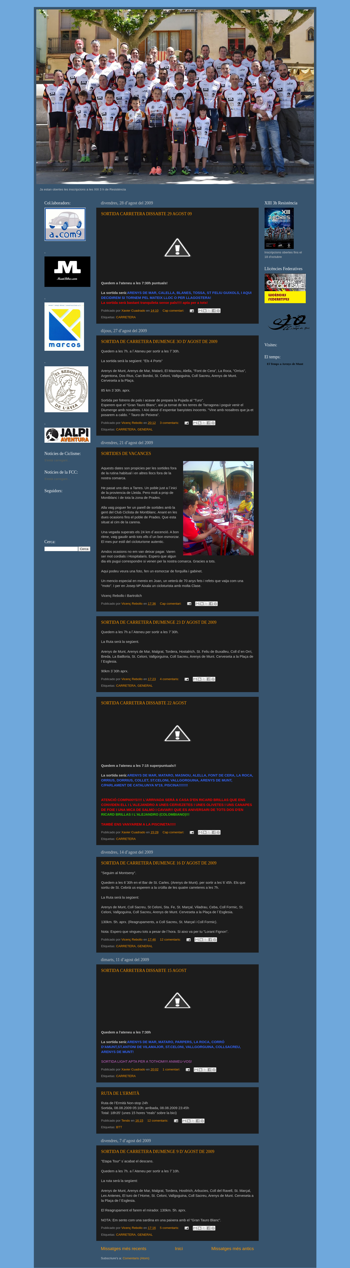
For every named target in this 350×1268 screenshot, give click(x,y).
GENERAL (145, 429)
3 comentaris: (170, 423)
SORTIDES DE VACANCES (126, 453)
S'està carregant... (57, 460)
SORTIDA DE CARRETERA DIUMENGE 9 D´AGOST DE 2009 (157, 1151)
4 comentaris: (170, 679)
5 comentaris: (170, 1228)
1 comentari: (172, 1069)
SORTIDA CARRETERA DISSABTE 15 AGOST (144, 970)
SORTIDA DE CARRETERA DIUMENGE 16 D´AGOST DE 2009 (159, 863)
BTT (119, 1127)
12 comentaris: (170, 939)
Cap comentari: (174, 310)
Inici (179, 1248)
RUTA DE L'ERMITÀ (120, 1093)
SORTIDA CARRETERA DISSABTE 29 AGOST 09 (146, 213)
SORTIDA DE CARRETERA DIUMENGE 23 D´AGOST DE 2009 (159, 622)
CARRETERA (126, 317)
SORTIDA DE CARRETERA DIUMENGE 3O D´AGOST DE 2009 (159, 341)
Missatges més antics (232, 1248)
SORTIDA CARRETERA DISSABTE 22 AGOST (144, 703)
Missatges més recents (123, 1248)
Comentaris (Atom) (136, 1258)
